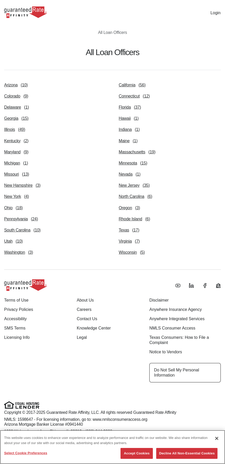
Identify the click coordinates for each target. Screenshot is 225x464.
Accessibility (15, 319)
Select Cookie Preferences (25, 453)
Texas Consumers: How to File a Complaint (179, 340)
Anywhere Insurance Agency (175, 309)
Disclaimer (159, 300)
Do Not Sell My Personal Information (176, 372)
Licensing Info (17, 337)
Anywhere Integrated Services (176, 319)
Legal (82, 337)
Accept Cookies (136, 453)
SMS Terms (14, 328)
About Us (85, 300)
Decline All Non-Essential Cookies (187, 453)
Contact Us (87, 319)
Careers (84, 309)
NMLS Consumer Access (172, 328)
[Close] (216, 438)
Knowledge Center (94, 328)
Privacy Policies (18, 309)
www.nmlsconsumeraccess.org (120, 419)
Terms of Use (16, 300)
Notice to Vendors (165, 352)
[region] (112, 447)
